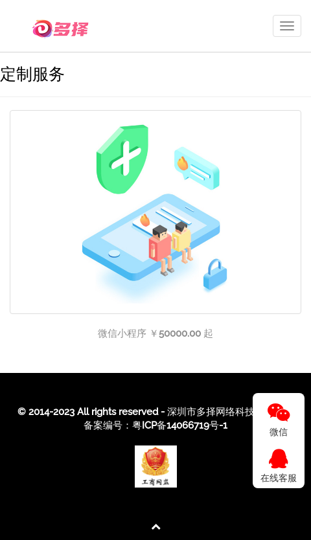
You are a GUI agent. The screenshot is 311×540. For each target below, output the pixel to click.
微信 (279, 420)
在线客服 (278, 466)
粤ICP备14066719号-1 (179, 425)
